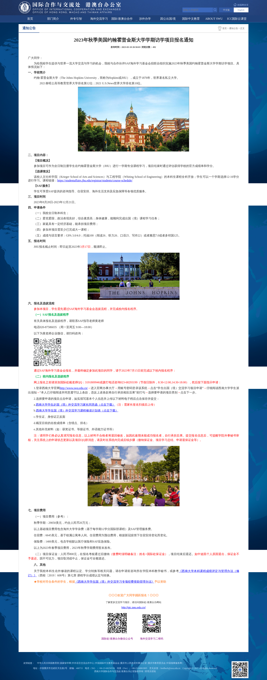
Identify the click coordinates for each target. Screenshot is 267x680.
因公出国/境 (168, 18)
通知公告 (233, 28)
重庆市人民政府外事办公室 (133, 663)
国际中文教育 (191, 18)
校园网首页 (242, 5)
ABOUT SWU (214, 18)
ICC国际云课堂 (237, 18)
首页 (30, 18)
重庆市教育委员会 (157, 663)
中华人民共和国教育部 (48, 663)
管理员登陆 (150, 671)
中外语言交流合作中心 (83, 663)
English (241, 10)
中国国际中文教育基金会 (107, 663)
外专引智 (76, 18)
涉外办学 (145, 18)
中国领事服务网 (174, 663)
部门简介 (53, 18)
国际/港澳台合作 (122, 18)
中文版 (226, 10)
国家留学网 (65, 663)
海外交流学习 (99, 18)
